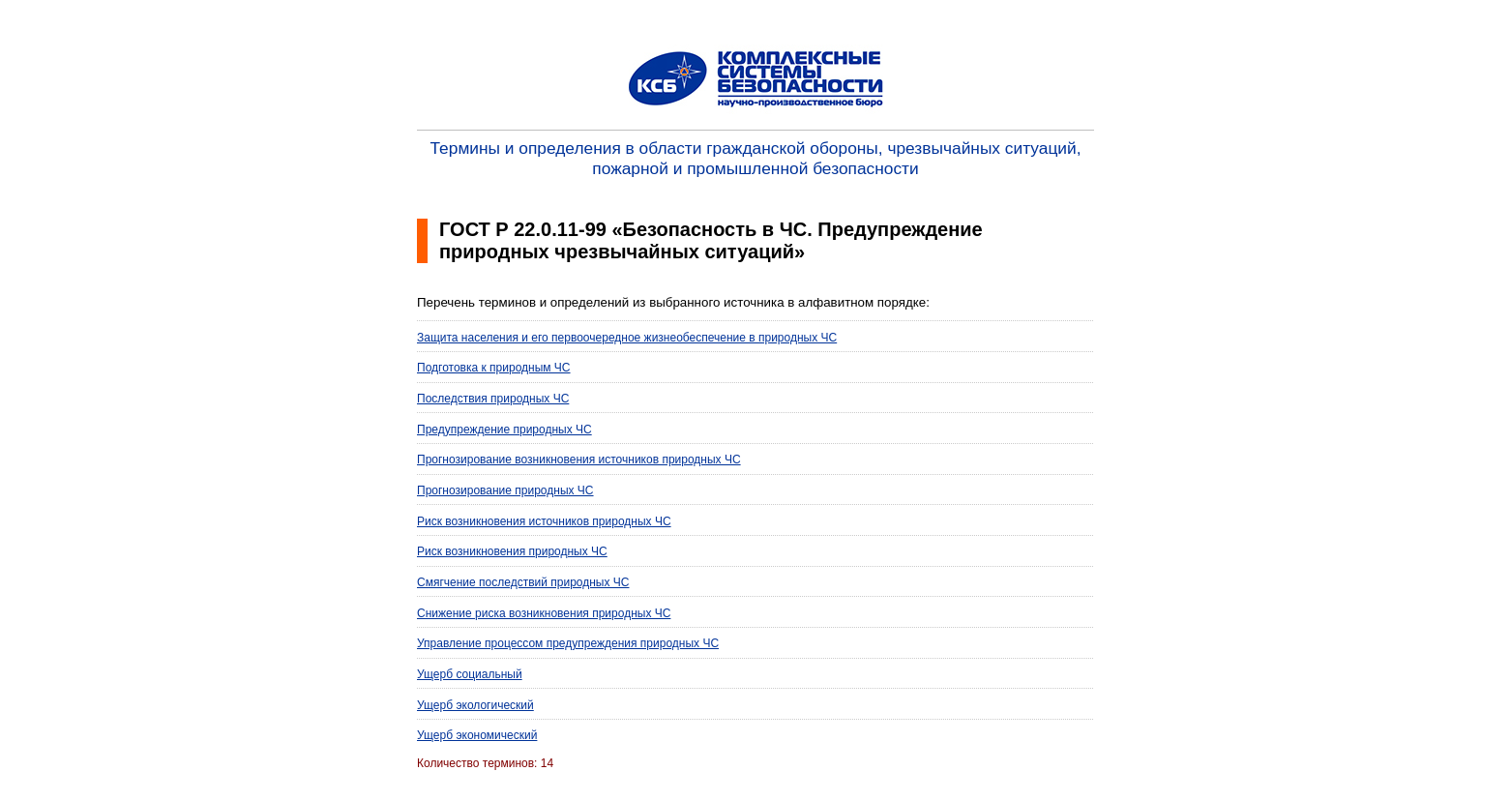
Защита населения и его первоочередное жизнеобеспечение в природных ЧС (627, 337)
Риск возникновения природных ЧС (512, 551)
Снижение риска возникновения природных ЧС (543, 613)
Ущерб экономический (477, 735)
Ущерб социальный (469, 674)
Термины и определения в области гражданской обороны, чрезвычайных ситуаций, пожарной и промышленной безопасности (755, 158)
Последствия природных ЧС (493, 398)
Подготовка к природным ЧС (494, 367)
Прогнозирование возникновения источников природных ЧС (579, 459)
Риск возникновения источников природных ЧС (544, 521)
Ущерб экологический (475, 705)
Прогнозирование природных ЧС (505, 490)
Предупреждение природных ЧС (504, 429)
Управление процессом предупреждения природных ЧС (568, 643)
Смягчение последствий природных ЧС (523, 582)
